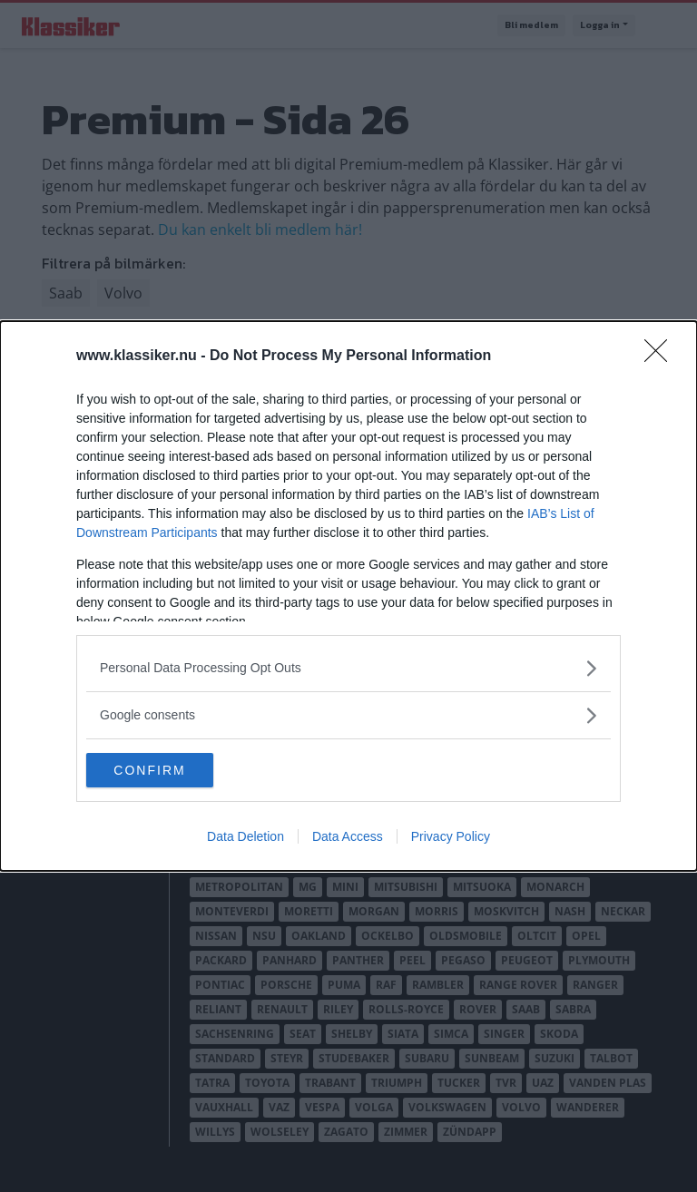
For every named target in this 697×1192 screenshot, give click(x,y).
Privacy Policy (450, 837)
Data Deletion (245, 837)
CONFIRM (172, 769)
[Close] (661, 355)
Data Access (347, 837)
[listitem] (348, 667)
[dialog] (348, 596)
